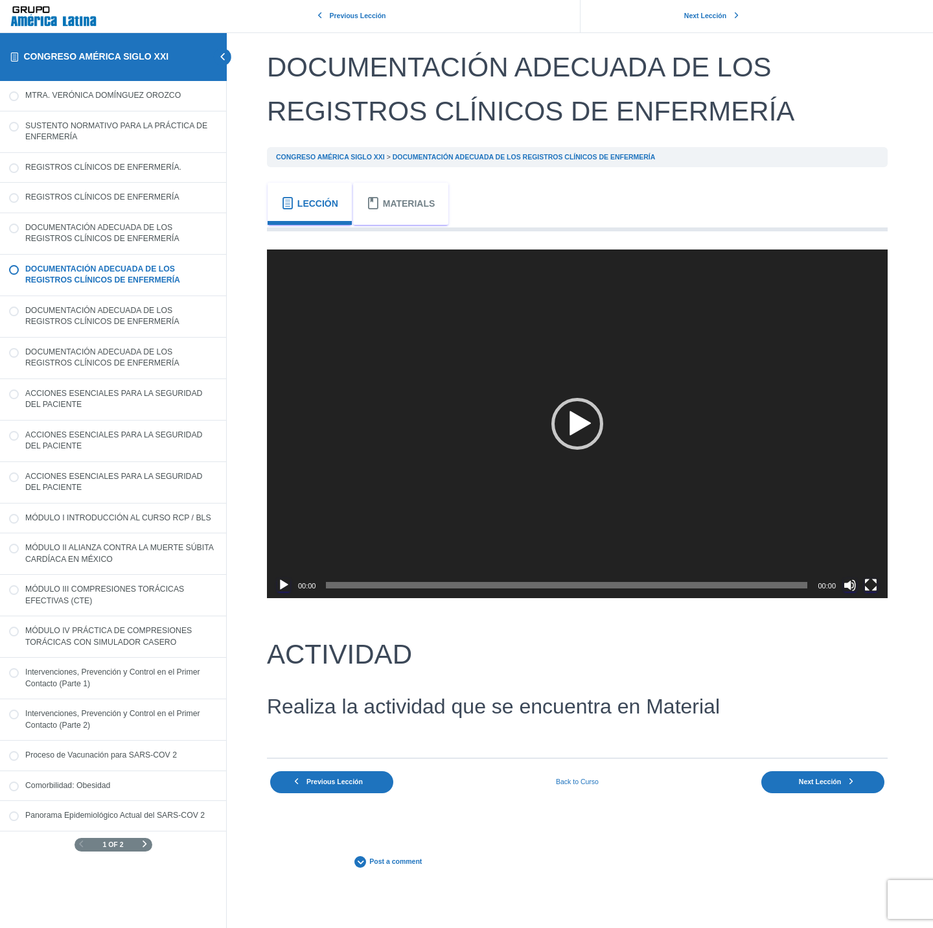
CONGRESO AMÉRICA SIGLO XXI (95, 56)
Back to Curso (580, 779)
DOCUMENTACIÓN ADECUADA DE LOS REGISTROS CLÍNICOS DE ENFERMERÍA (529, 157)
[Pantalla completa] (870, 582)
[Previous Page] (81, 844)
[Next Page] (144, 844)
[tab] (315, 204)
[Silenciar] (850, 582)
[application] (580, 422)
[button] (580, 422)
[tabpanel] (580, 488)
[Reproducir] (288, 582)
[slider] (570, 582)
